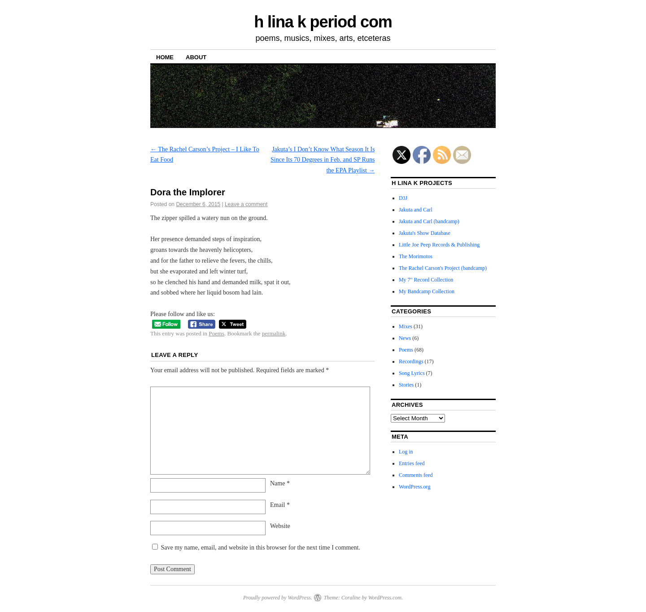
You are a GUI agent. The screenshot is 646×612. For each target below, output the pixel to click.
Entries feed (412, 463)
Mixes (405, 326)
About (196, 57)
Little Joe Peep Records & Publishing (439, 245)
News (405, 338)
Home (165, 57)
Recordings (411, 361)
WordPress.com (385, 597)
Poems (216, 333)
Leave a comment (246, 204)
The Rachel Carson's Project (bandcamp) (443, 268)
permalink (274, 333)
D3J (403, 198)
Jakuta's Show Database (424, 233)
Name (280, 483)
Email (280, 505)
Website (280, 526)
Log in (406, 452)
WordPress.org (414, 487)
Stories (406, 385)
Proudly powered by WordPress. (277, 597)
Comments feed (416, 475)
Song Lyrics (412, 373)
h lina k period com (323, 22)
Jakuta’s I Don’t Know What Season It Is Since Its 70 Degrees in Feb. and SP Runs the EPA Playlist (323, 160)
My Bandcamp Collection (426, 291)
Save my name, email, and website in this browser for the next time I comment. (260, 547)
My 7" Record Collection (426, 280)
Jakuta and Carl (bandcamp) (429, 221)
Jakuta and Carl (415, 210)
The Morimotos (415, 256)
